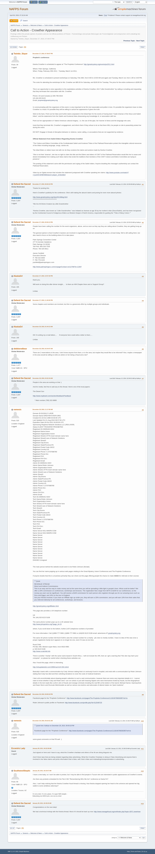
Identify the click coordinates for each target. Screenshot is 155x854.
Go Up (12, 828)
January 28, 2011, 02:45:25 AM (42, 803)
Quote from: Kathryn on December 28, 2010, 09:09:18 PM (55, 726)
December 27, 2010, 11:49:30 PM (43, 300)
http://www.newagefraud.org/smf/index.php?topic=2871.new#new (117, 812)
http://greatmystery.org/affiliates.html (46, 606)
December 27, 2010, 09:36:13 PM (43, 222)
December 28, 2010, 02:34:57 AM (43, 348)
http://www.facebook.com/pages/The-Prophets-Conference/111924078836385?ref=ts (97, 698)
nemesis (17, 409)
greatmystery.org (114, 633)
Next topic (140, 41)
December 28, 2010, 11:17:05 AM (43, 409)
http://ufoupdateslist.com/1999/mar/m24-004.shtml (51, 667)
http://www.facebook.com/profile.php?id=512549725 (83, 703)
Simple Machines (24, 851)
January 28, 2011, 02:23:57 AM (42, 770)
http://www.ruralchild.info (41, 651)
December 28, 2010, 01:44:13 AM (43, 326)
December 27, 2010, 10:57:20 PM (43, 276)
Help (128, 851)
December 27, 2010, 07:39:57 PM (43, 53)
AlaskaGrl (18, 276)
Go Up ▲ (144, 851)
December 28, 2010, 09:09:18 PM (43, 694)
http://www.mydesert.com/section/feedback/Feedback (52, 396)
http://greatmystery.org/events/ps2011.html (99, 64)
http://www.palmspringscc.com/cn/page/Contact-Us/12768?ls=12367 (57, 267)
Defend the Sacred (22, 184)
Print (142, 47)
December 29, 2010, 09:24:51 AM (43, 720)
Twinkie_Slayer (20, 54)
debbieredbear (20, 349)
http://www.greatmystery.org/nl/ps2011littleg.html (50, 197)
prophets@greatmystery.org (48, 100)
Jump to (114, 838)
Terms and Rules (136, 851)
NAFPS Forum (18, 9)
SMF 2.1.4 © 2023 (13, 851)
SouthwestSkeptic (22, 771)
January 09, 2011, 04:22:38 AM (42, 748)
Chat (105, 15)
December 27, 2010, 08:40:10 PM (43, 184)
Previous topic (129, 41)
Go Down (13, 47)
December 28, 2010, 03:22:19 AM (43, 378)
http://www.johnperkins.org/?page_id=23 (47, 624)
